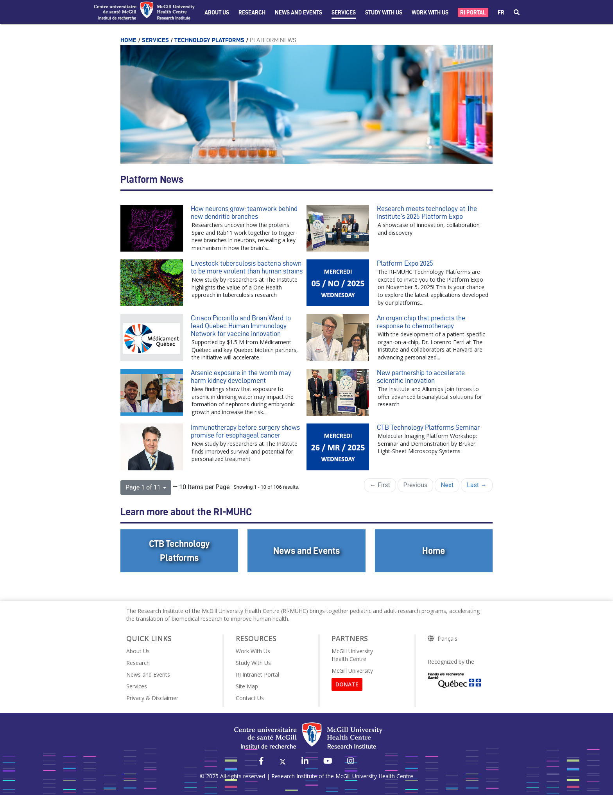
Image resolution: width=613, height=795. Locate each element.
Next (447, 485)
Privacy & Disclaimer (152, 698)
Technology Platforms (210, 40)
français (447, 639)
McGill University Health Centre (352, 655)
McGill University (352, 670)
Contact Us (250, 698)
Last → (477, 485)
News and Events (298, 12)
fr (501, 12)
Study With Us (253, 662)
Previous (415, 485)
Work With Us (430, 12)
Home (129, 40)
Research (251, 12)
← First (380, 485)
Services (344, 12)
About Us (216, 12)
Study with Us (383, 12)
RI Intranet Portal (257, 674)
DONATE (346, 684)
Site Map (247, 686)
